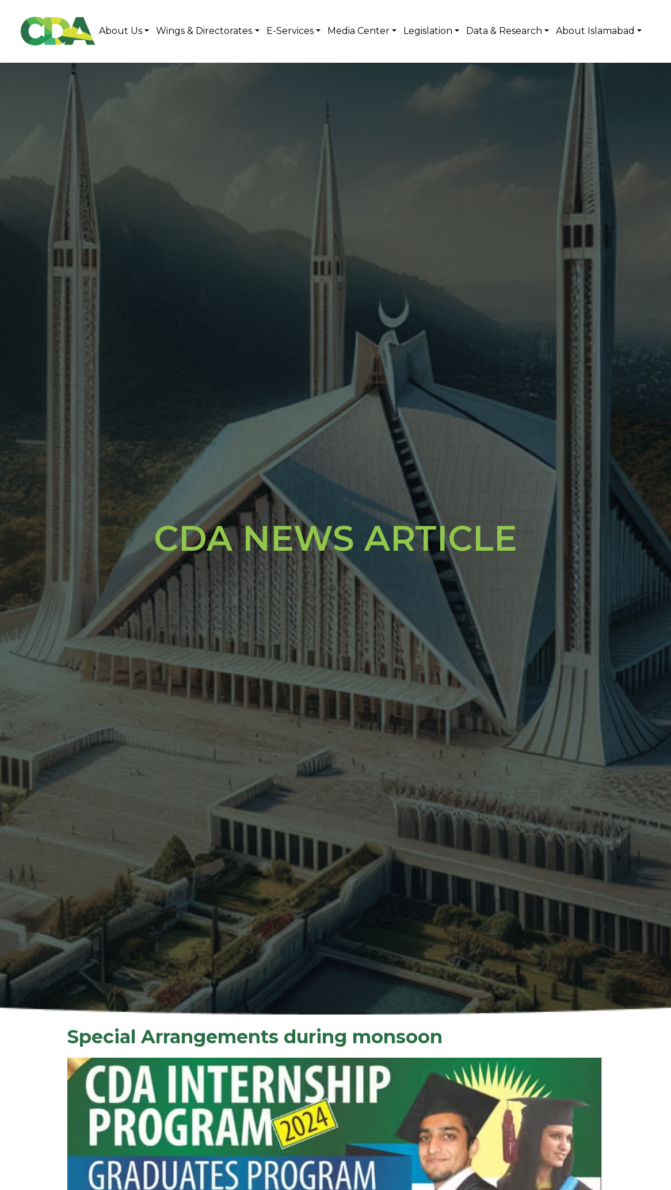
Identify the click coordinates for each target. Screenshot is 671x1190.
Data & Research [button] (504, 30)
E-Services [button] (290, 30)
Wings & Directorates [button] (204, 30)
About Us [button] (120, 30)
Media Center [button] (358, 30)
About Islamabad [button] (595, 30)
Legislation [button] (427, 30)
